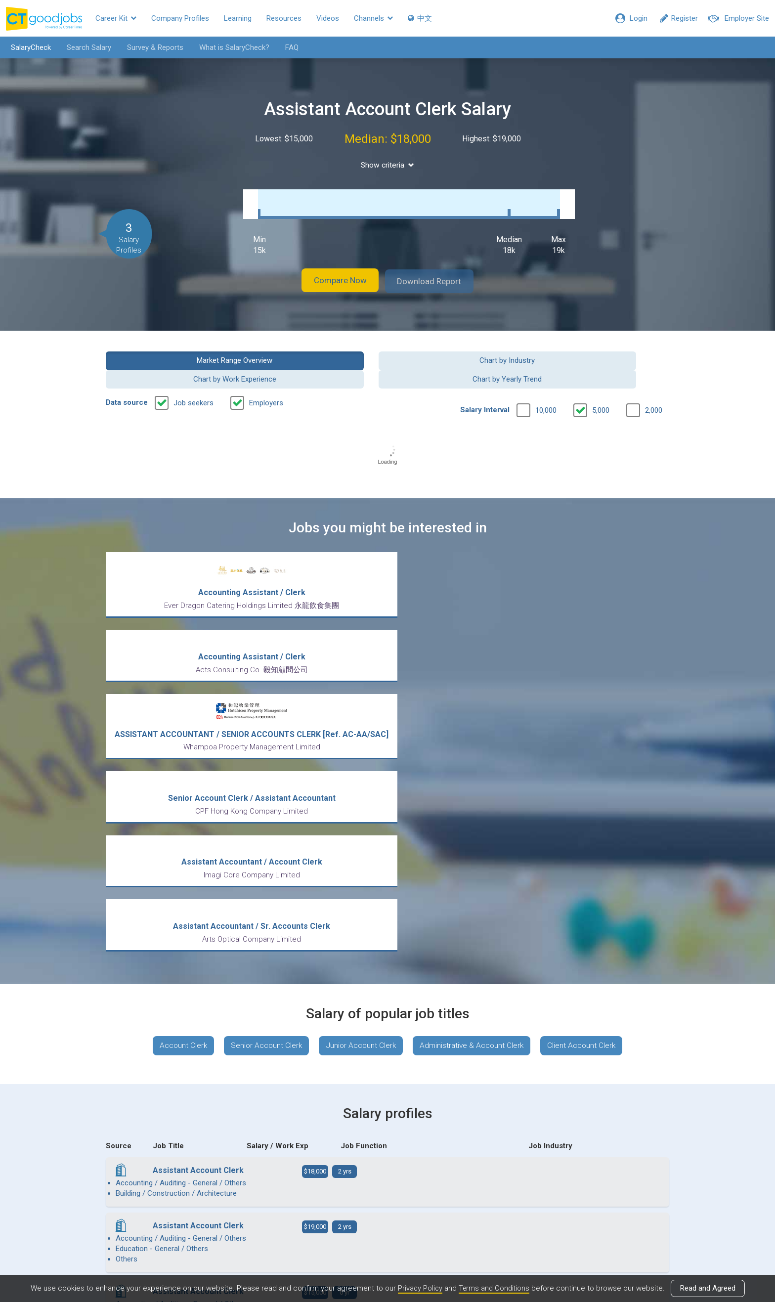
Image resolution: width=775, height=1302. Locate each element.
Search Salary (85, 47)
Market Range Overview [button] (171, 349)
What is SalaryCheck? (231, 47)
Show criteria (387, 165)
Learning (238, 18)
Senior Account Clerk (262, 750)
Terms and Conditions (494, 1288)
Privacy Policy (418, 1288)
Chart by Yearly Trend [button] (604, 349)
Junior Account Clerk (360, 750)
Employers (266, 373)
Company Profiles (180, 18)
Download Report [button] (437, 271)
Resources (283, 18)
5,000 (600, 381)
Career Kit (115, 18)
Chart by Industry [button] (315, 349)
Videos (327, 18)
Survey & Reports (152, 47)
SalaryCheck (27, 47)
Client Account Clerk (588, 750)
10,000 (546, 381)
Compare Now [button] (333, 271)
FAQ (288, 47)
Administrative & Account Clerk (475, 750)
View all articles (387, 1196)
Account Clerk (176, 750)
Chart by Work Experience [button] (459, 349)
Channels (373, 18)
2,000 (653, 381)
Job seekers (193, 373)
